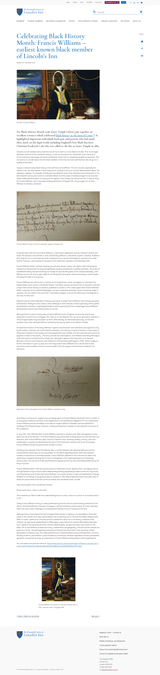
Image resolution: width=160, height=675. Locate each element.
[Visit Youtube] (141, 2)
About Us (137, 21)
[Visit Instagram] (138, 2)
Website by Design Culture (56, 669)
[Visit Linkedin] (134, 2)
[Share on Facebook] (142, 48)
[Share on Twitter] (142, 41)
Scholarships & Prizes (88, 21)
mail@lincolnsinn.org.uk (109, 670)
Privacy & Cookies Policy (42, 669)
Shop (81, 2)
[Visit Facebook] (130, 2)
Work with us (104, 637)
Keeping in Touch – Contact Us (110, 632)
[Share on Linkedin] (142, 55)
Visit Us (75, 2)
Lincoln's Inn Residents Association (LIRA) (114, 654)
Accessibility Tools (111, 2)
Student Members (35, 21)
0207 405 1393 (106, 667)
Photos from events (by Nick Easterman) (113, 649)
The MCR (89, 2)
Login (123, 2)
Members (20, 21)
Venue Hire (98, 2)
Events (72, 21)
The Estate (125, 21)
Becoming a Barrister (56, 21)
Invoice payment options (108, 645)
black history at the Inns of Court (74, 135)
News (68, 2)
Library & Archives (109, 21)
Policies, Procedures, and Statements (112, 641)
